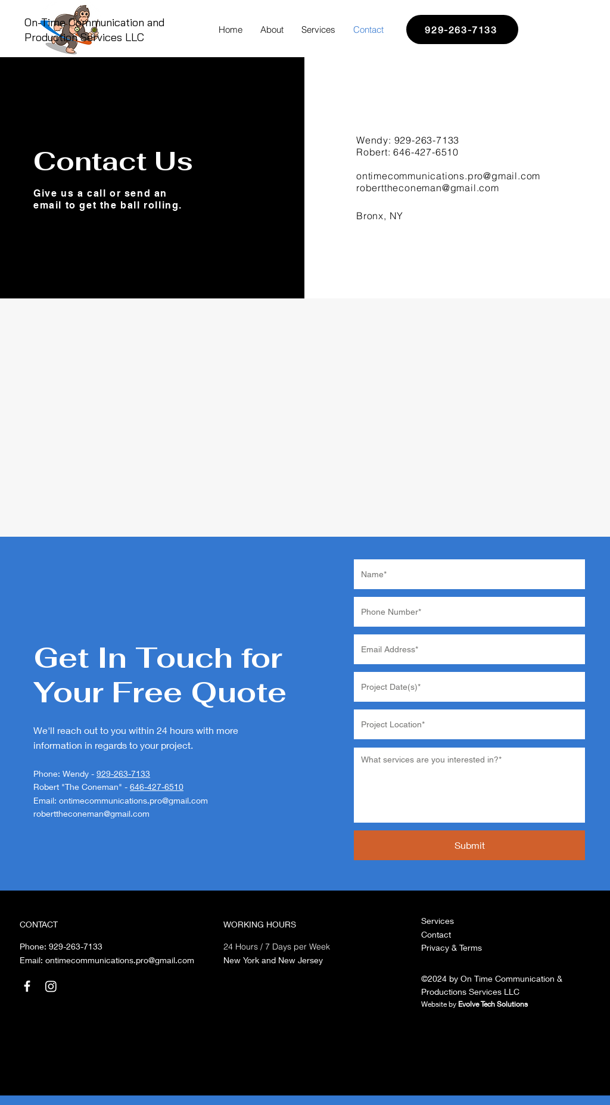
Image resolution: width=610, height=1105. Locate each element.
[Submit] (469, 845)
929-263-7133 (427, 140)
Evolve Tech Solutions (493, 1004)
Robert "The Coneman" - (81, 787)
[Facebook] (27, 986)
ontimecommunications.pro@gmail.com (133, 800)
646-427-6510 (426, 152)
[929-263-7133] (462, 29)
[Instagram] (50, 986)
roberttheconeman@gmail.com (427, 188)
